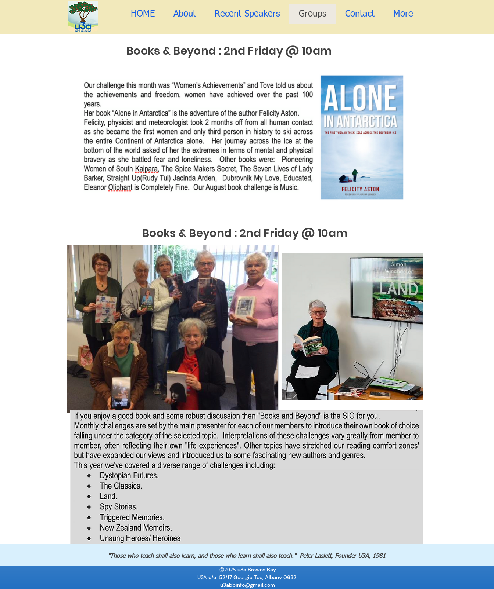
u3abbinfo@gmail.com (247, 584)
